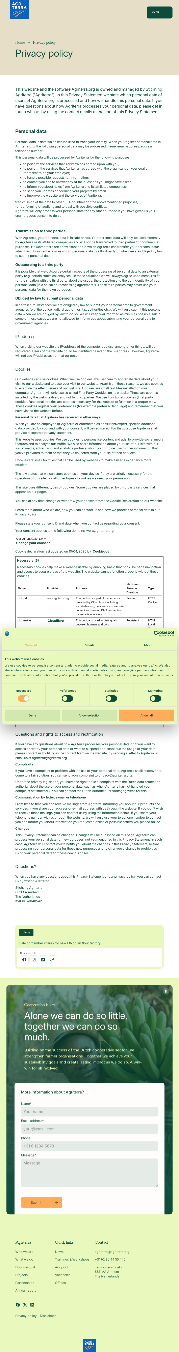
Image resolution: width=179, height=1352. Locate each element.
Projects (21, 1278)
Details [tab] (89, 645)
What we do (24, 1263)
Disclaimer (48, 1319)
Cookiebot (101, 555)
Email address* (32, 1128)
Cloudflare (56, 624)
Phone (25, 1145)
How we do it (25, 1271)
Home (20, 46)
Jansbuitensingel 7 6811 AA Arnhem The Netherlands (109, 1275)
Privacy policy (26, 1319)
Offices (60, 1286)
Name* (26, 1111)
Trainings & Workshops (72, 1263)
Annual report (25, 1294)
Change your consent (33, 546)
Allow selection (89, 715)
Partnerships (24, 1286)
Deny (32, 715)
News (59, 1255)
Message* (28, 1162)
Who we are (24, 1255)
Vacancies (62, 1278)
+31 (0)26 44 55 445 (110, 1263)
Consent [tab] (31, 645)
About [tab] (148, 645)
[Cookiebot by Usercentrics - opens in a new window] (156, 634)
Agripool (61, 1271)
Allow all (146, 715)
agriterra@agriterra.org (112, 1255)
